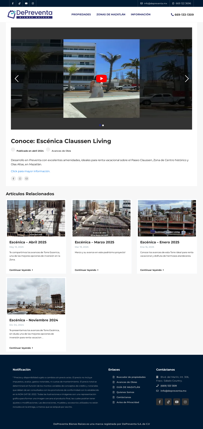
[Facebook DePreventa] (12, 3)
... (42, 337)
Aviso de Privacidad (128, 402)
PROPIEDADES (81, 14)
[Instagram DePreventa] (33, 3)
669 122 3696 (183, 3)
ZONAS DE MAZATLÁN (110, 14)
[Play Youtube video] (101, 78)
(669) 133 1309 (169, 385)
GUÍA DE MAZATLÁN (128, 387)
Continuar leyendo (21, 270)
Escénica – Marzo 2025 (94, 242)
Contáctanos (124, 397)
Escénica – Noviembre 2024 (33, 320)
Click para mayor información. (30, 171)
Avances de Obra (61, 150)
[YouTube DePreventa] (26, 3)
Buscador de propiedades (131, 377)
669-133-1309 (184, 14)
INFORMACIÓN (140, 14)
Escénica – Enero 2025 (159, 242)
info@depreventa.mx (173, 390)
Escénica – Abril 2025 (27, 242)
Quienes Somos (125, 392)
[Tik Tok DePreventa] (19, 3)
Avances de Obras (127, 382)
